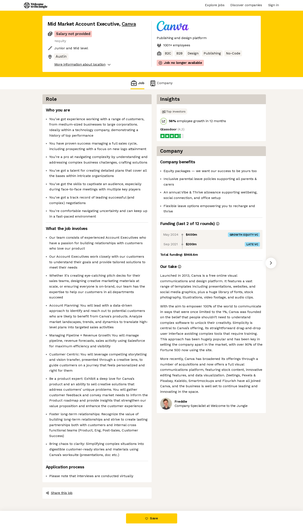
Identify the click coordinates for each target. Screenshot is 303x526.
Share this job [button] (59, 493)
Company (161, 83)
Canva (129, 24)
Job (137, 83)
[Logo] (35, 5)
